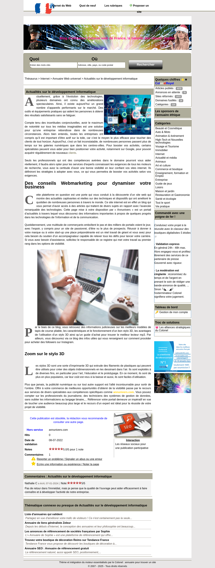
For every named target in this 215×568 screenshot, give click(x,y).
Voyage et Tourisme (167, 146)
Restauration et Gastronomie (172, 194)
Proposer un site (139, 6)
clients (72, 152)
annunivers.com (123, 392)
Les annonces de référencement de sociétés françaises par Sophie (67, 531)
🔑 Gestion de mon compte (171, 312)
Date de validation (31, 442)
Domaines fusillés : (169, 100)
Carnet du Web (61, 5)
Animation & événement (169, 135)
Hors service (35, 429)
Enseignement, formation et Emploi (171, 175)
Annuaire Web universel (66, 78)
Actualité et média (166, 157)
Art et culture (163, 165)
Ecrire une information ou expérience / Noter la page (68, 464)
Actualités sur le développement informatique (110, 78)
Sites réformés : (168, 96)
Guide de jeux (163, 183)
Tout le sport (162, 202)
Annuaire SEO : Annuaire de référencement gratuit (57, 548)
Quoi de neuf (87, 5)
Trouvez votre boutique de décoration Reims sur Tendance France (67, 540)
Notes (28, 449)
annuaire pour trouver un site (140, 562)
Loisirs (159, 187)
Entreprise (161, 179)
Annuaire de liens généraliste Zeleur (48, 522)
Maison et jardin (164, 191)
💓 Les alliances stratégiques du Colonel (172, 329)
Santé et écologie (165, 198)
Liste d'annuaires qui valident (43, 514)
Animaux (160, 161)
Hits (27, 435)
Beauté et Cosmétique (168, 128)
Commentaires (34, 454)
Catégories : (165, 104)
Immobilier (161, 150)
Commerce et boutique (169, 169)
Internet (159, 154)
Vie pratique (162, 206)
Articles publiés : (169, 88)
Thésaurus (31, 78)
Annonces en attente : (171, 92)
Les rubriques (113, 5)
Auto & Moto (162, 132)
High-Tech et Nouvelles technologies (169, 141)
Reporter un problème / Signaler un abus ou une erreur (69, 459)
